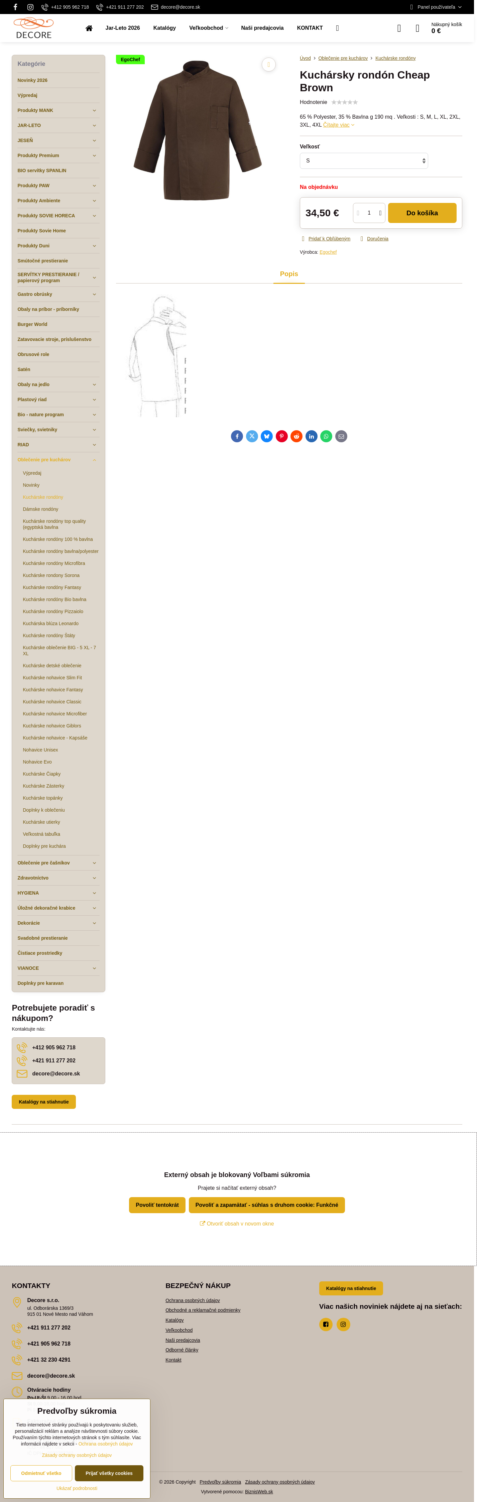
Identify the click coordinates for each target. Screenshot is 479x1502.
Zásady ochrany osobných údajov (280, 1482)
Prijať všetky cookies (109, 1473)
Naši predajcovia (182, 1340)
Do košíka (422, 213)
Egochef (328, 252)
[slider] (344, 102)
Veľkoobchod (179, 1330)
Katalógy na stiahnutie (44, 1102)
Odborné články (181, 1350)
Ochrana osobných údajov (192, 1300)
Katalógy (174, 1320)
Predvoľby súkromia (220, 1482)
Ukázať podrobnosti (76, 1488)
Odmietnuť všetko (41, 1473)
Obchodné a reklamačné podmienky (202, 1310)
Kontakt (173, 1360)
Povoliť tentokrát (157, 1205)
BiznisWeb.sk (259, 1491)
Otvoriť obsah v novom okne (237, 1224)
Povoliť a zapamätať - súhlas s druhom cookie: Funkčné (267, 1205)
